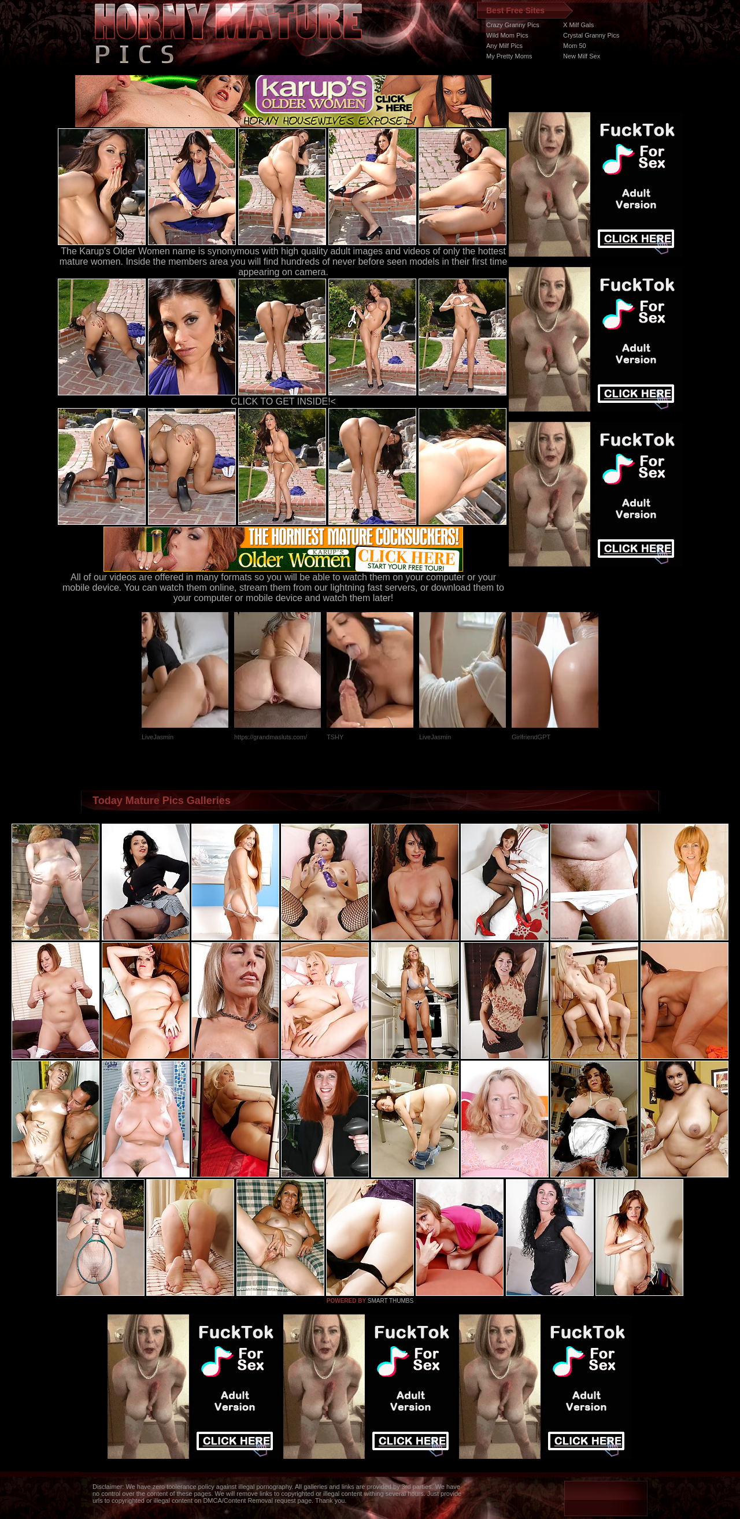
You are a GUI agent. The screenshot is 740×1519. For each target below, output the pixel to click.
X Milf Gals (578, 24)
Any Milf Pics (504, 45)
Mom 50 (574, 45)
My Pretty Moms (509, 56)
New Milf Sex (581, 56)
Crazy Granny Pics (512, 24)
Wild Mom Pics (507, 35)
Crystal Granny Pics (591, 35)
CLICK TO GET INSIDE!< (283, 401)
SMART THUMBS (390, 1301)
